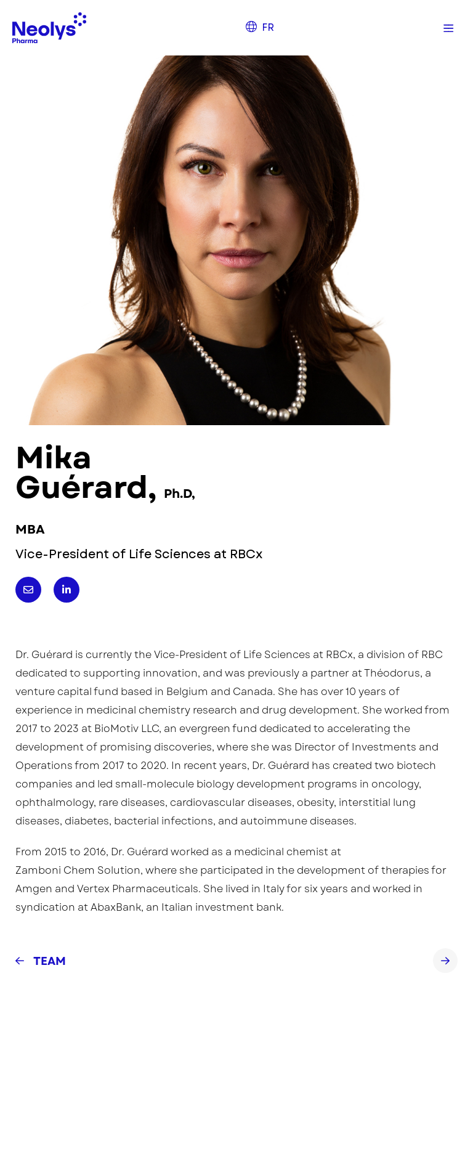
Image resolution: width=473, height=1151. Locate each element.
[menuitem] (260, 28)
